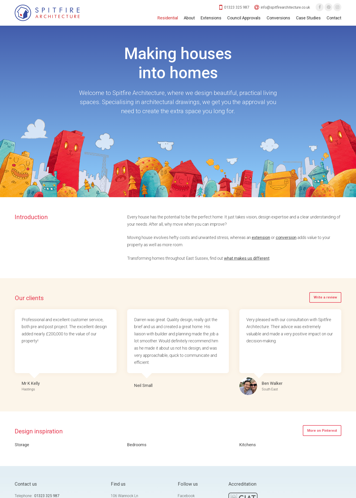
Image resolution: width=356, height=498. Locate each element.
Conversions (278, 17)
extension (261, 237)
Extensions (211, 17)
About (189, 17)
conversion (286, 237)
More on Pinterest (322, 430)
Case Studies (308, 17)
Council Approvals (244, 17)
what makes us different (246, 258)
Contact (334, 17)
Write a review (325, 297)
